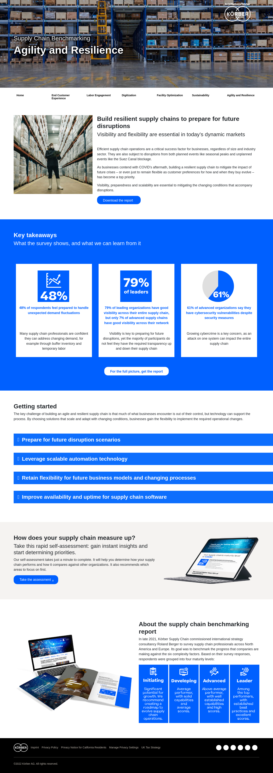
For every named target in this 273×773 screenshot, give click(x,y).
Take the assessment (35, 580)
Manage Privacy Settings (124, 747)
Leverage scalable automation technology (75, 459)
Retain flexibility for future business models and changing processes (109, 478)
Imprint (35, 747)
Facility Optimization (170, 95)
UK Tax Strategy (151, 747)
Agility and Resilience (241, 95)
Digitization (129, 95)
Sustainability (200, 95)
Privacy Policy (50, 747)
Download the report (119, 200)
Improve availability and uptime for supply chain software (94, 497)
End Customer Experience (61, 97)
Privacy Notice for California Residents (83, 747)
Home (20, 95)
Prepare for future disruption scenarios (71, 440)
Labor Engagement (99, 95)
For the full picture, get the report (136, 371)
